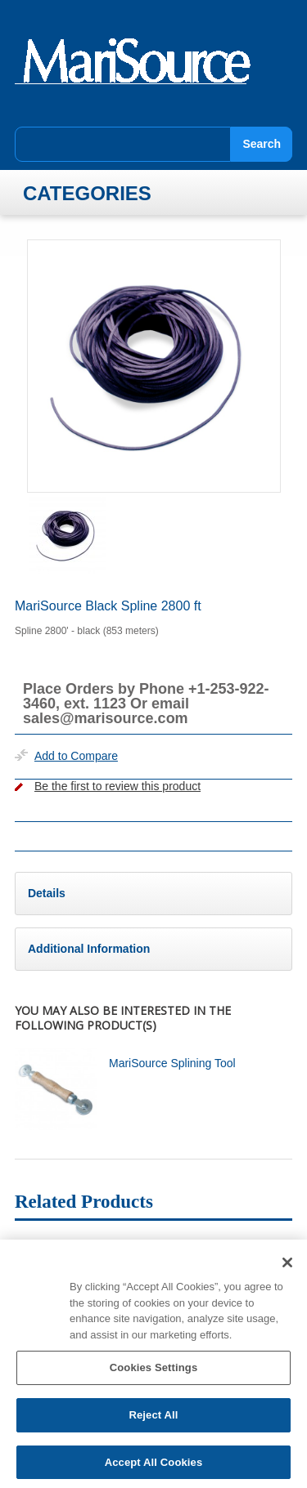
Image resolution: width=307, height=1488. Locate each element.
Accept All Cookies (154, 1467)
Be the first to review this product (117, 786)
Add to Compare (76, 755)
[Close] (287, 1268)
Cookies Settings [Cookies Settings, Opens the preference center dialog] (154, 1373)
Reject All (153, 1420)
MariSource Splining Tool (172, 1063)
